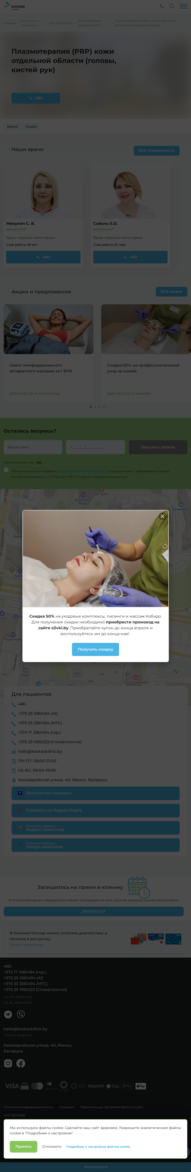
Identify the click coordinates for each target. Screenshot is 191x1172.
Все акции (171, 291)
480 (36, 98)
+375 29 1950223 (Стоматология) (49, 742)
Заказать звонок (158, 447)
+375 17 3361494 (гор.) (39, 732)
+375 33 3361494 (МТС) (40, 723)
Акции (31, 126)
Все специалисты (157, 150)
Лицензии (66, 1107)
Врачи (12, 126)
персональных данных (84, 471)
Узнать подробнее (26, 945)
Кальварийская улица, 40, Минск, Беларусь (62, 780)
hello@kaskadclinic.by (40, 751)
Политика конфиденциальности (28, 1107)
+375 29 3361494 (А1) (38, 713)
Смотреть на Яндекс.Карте (49, 810)
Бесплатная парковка (44, 793)
